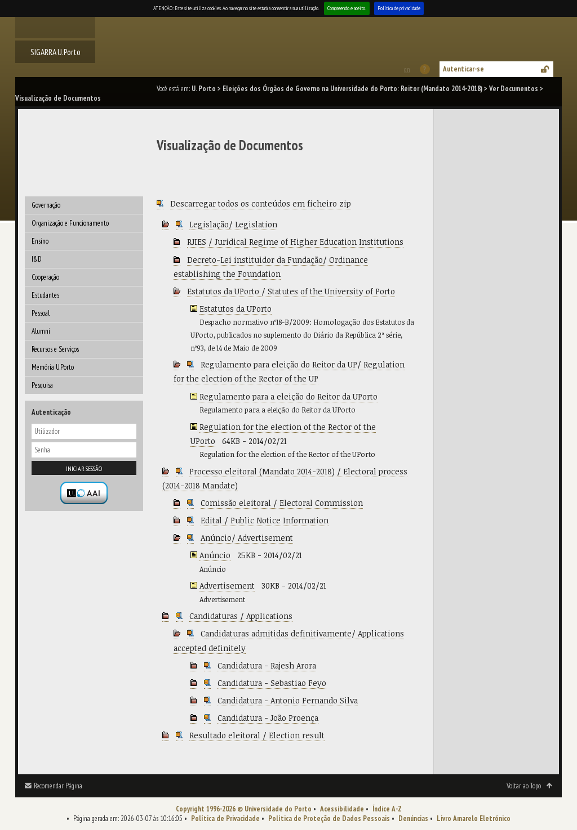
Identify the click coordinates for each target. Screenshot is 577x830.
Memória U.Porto (53, 367)
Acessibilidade (342, 809)
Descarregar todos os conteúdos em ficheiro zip (260, 203)
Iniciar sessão (84, 468)
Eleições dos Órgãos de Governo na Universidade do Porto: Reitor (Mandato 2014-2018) (352, 88)
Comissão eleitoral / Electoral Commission (282, 502)
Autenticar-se (463, 69)
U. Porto (204, 88)
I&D (37, 259)
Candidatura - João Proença (268, 717)
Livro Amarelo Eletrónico (474, 818)
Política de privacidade (399, 8)
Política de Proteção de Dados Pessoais (329, 818)
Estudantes (45, 295)
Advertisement (227, 585)
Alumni (41, 331)
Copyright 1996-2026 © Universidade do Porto (244, 809)
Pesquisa (42, 385)
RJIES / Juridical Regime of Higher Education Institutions (295, 241)
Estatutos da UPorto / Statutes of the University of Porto (291, 291)
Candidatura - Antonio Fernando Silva (288, 700)
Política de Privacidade (225, 818)
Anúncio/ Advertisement (247, 537)
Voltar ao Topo (524, 786)
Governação (46, 205)
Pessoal (41, 313)
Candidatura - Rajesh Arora (267, 665)
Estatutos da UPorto (235, 308)
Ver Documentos (513, 88)
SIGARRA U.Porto (55, 51)
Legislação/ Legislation (233, 224)
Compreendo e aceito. (346, 8)
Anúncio (214, 555)
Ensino (40, 241)
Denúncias (413, 818)
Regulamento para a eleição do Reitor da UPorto (288, 396)
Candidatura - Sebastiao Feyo (272, 683)
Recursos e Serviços (55, 349)
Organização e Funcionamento (70, 223)
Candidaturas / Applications (240, 616)
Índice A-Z (387, 809)
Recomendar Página (58, 786)
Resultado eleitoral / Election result (257, 735)
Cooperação (45, 277)
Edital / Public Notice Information (265, 520)
